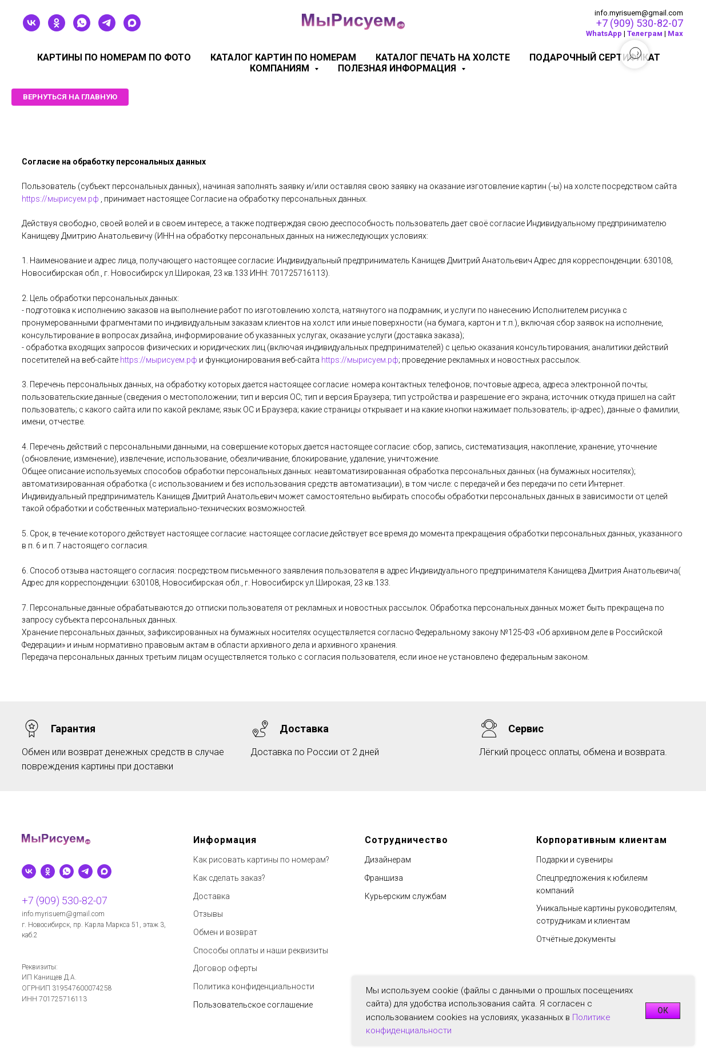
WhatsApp (604, 33)
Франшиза (384, 878)
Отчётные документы (576, 939)
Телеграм (645, 33)
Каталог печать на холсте (443, 57)
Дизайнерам (388, 859)
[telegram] (106, 28)
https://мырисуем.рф (60, 198)
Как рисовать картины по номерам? (261, 859)
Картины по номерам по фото (114, 57)
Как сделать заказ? (229, 878)
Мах (675, 33)
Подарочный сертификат (594, 57)
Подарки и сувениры (574, 859)
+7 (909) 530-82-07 (639, 23)
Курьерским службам (405, 896)
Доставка (211, 896)
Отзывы (208, 913)
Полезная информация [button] (398, 68)
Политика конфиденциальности (253, 986)
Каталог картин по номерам (283, 57)
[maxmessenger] (132, 28)
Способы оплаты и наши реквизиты (260, 950)
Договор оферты (225, 968)
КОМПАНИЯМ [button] (281, 68)
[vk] (31, 28)
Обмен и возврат (225, 932)
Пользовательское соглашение (253, 1004)
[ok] (56, 28)
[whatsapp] (81, 28)
